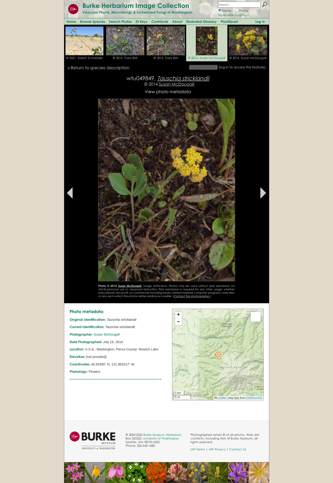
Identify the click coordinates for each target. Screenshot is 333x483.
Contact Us (237, 449)
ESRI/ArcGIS (254, 398)
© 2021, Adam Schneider (84, 58)
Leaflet (220, 398)
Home (71, 21)
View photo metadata (168, 91)
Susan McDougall (176, 84)
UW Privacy (217, 449)
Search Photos (120, 21)
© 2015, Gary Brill (125, 58)
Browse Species (92, 21)
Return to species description (100, 67)
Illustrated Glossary (201, 21)
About (177, 21)
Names (226, 10)
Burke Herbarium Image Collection (135, 5)
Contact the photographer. (192, 296)
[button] (217, 354)
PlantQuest (229, 21)
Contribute (159, 21)
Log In (260, 21)
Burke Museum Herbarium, (162, 435)
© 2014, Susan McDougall (206, 58)
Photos (243, 10)
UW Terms (198, 449)
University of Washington (161, 438)
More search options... (235, 15)
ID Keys (141, 21)
